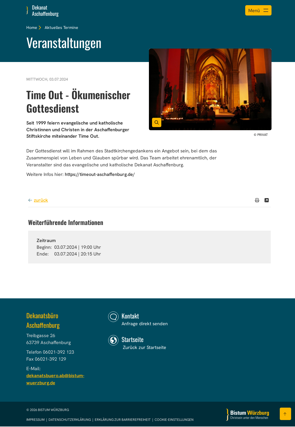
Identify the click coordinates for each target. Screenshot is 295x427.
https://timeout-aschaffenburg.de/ (100, 175)
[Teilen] (266, 201)
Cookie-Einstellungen (174, 420)
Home (31, 27)
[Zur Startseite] (247, 415)
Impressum (35, 420)
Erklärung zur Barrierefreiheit (123, 420)
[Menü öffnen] (258, 10)
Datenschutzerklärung (70, 420)
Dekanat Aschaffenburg (45, 10)
